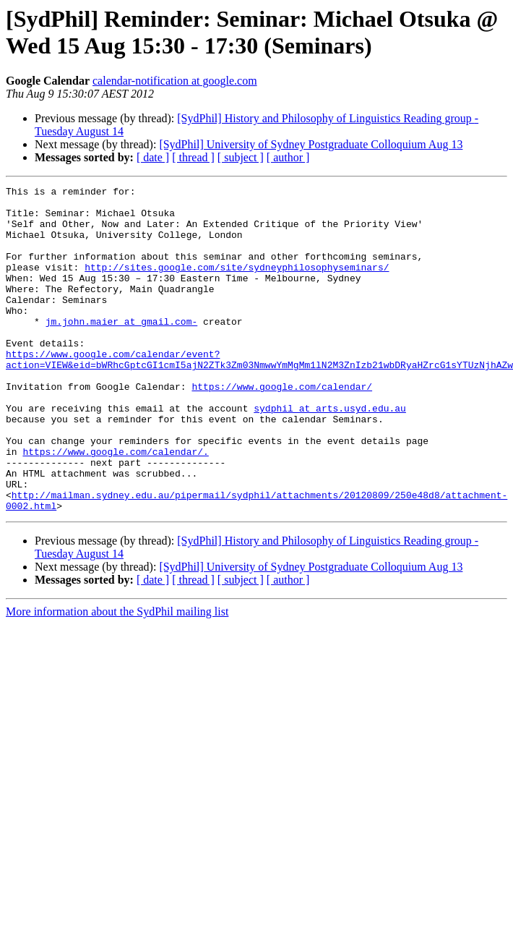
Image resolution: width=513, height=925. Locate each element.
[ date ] (153, 157)
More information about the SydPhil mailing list (117, 676)
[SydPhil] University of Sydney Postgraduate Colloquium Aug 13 (310, 144)
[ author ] (288, 157)
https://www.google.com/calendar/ (281, 427)
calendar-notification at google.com (174, 80)
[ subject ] (240, 157)
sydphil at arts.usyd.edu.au (330, 453)
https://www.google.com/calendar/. (115, 505)
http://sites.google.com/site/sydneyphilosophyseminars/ (237, 284)
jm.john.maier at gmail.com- (122, 349)
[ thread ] (193, 157)
